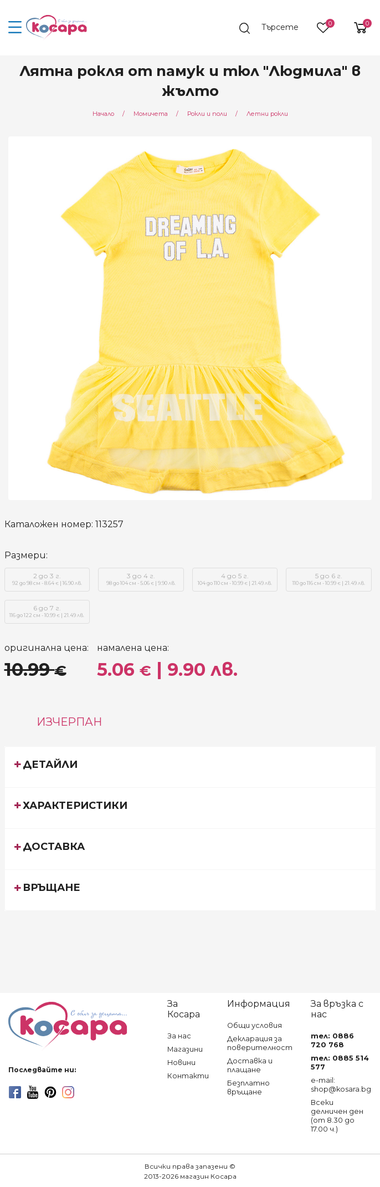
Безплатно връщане (248, 1087)
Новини (181, 1062)
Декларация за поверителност (259, 1043)
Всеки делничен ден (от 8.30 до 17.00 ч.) (337, 1115)
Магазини (185, 1049)
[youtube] (32, 1092)
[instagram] (68, 1092)
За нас (179, 1036)
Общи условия (254, 1025)
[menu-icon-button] (15, 27)
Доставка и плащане (250, 1065)
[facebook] (15, 1092)
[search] (274, 28)
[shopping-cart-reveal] (356, 28)
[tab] (190, 766)
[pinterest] (50, 1092)
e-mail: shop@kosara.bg (341, 1084)
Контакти (188, 1076)
